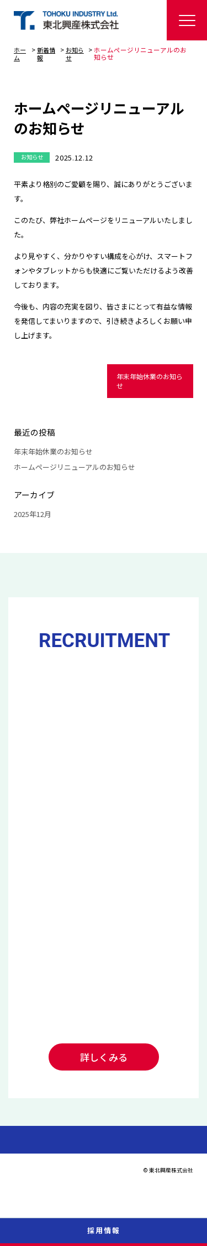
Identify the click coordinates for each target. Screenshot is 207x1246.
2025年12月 (32, 514)
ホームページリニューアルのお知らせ (74, 466)
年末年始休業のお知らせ (149, 380)
